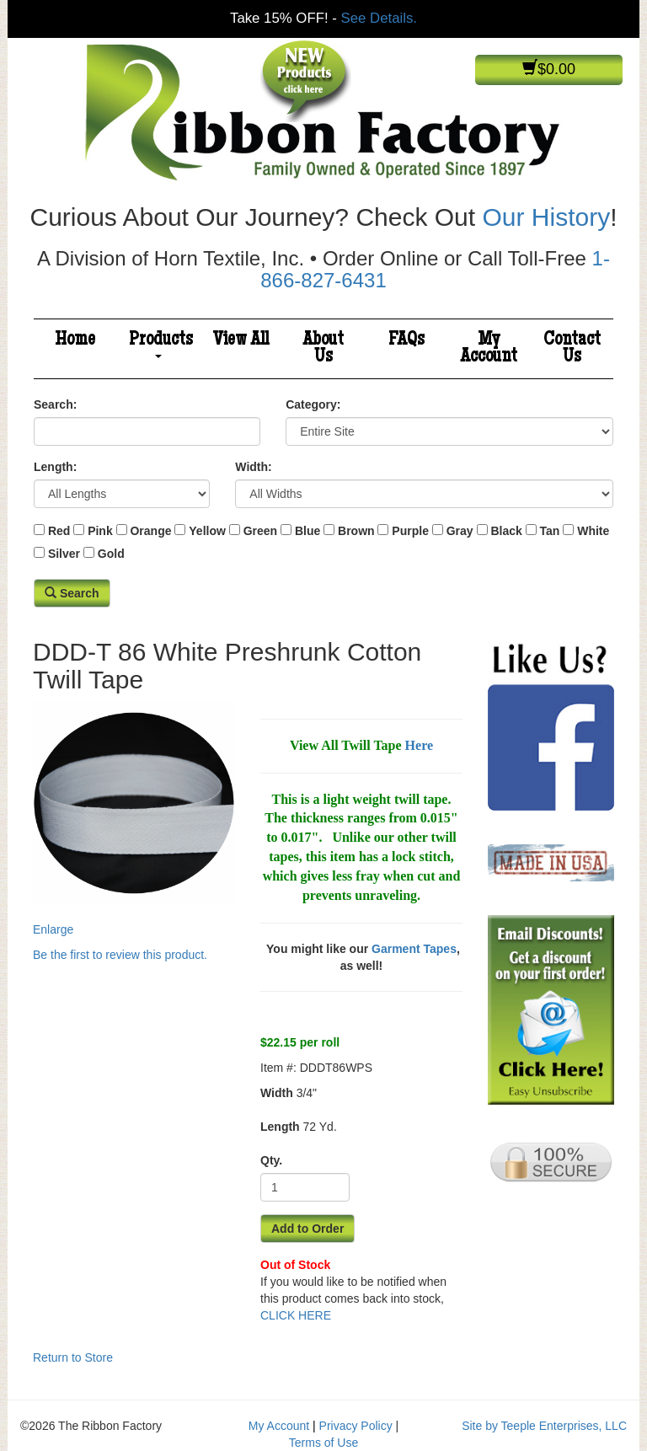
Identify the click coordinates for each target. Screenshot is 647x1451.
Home (75, 340)
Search (72, 593)
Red (59, 531)
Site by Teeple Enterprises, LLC (544, 1425)
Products (161, 344)
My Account (488, 348)
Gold (111, 553)
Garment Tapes (414, 949)
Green (260, 531)
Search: (55, 404)
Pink (100, 531)
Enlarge (134, 819)
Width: (253, 467)
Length (280, 1126)
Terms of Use (323, 1442)
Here (419, 745)
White (593, 531)
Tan (550, 531)
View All (241, 340)
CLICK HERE (295, 1315)
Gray (459, 531)
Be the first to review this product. (120, 954)
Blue (307, 531)
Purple (410, 531)
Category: (313, 404)
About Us (323, 348)
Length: (55, 467)
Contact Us (572, 348)
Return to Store (73, 1357)
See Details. (379, 18)
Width (276, 1093)
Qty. (271, 1160)
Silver (64, 553)
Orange (150, 531)
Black (505, 531)
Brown (356, 531)
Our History (546, 217)
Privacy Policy (356, 1425)
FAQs (406, 340)
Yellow (207, 531)
